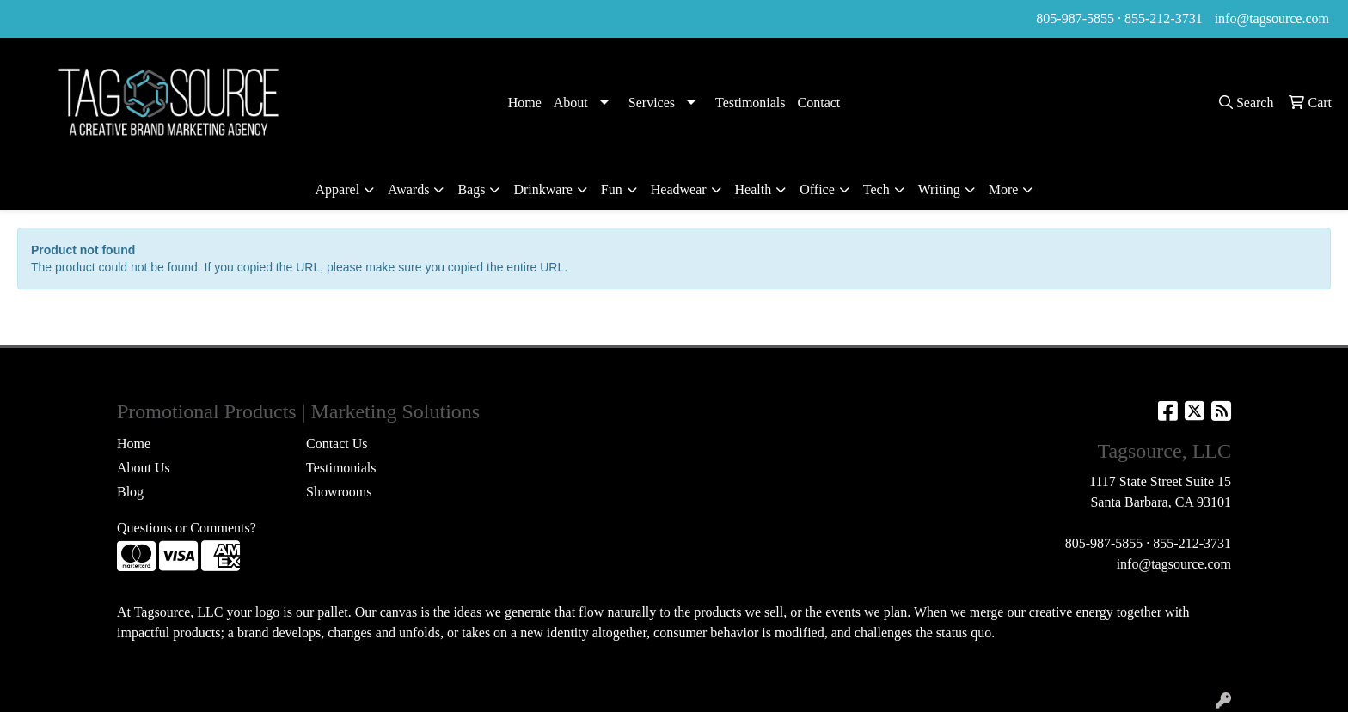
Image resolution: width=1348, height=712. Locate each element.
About (571, 102)
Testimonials (750, 102)
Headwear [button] (679, 189)
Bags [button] (471, 189)
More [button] (1004, 189)
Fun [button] (611, 189)
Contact (819, 102)
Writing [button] (939, 189)
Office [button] (817, 189)
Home (525, 102)
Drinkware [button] (542, 189)
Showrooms (338, 491)
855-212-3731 (1163, 18)
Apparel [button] (338, 189)
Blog (130, 491)
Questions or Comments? (186, 527)
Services (651, 102)
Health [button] (753, 189)
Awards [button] (408, 189)
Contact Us (337, 443)
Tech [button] (876, 189)
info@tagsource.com (1272, 18)
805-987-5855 (1075, 18)
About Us (143, 467)
